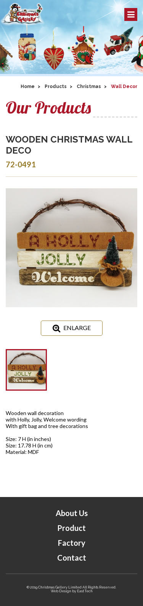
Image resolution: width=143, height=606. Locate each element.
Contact (71, 557)
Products (56, 86)
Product (71, 527)
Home (28, 86)
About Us (72, 513)
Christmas (89, 86)
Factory (71, 542)
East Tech (85, 591)
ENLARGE (72, 328)
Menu (131, 14)
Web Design (61, 591)
